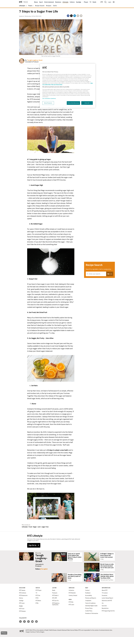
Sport (41, 2)
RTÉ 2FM (54, 600)
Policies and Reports (90, 600)
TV (36, 595)
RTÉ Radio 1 (55, 598)
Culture (72, 2)
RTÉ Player (38, 593)
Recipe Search (39, 5)
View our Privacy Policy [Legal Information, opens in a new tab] (56, 84)
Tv (90, 2)
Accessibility (88, 598)
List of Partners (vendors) (49, 98)
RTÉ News (38, 603)
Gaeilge (78, 2)
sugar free (45, 527)
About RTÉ (104, 593)
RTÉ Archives (22, 595)
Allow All (87, 103)
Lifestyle (65, 2)
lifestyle (22, 5)
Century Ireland (73, 598)
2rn (102, 605)
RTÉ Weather (72, 595)
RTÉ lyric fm (55, 603)
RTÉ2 (37, 600)
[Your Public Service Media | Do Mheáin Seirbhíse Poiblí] (21, 633)
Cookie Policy (88, 613)
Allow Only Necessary (73, 103)
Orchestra (71, 593)
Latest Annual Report (107, 600)
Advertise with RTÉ (107, 603)
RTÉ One (38, 598)
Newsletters (105, 611)
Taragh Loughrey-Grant (41, 558)
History (21, 600)
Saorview (104, 608)
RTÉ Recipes (22, 613)
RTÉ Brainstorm (23, 598)
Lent (39, 527)
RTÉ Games (22, 593)
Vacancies (104, 598)
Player (86, 2)
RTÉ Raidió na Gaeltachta (55, 606)
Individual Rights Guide (91, 608)
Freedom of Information (91, 616)
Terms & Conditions (90, 605)
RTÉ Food (21, 611)
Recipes (48, 5)
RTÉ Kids (71, 604)
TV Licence (105, 595)
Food (30, 5)
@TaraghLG (44, 569)
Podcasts (54, 595)
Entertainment (49, 2)
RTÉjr (37, 605)
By (33, 60)
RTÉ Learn (22, 605)
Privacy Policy (88, 611)
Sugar (35, 527)
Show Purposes (48, 103)
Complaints (88, 603)
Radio (94, 2)
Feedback (87, 595)
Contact (87, 593)
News (36, 2)
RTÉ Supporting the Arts (108, 613)
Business (58, 2)
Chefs (55, 5)
